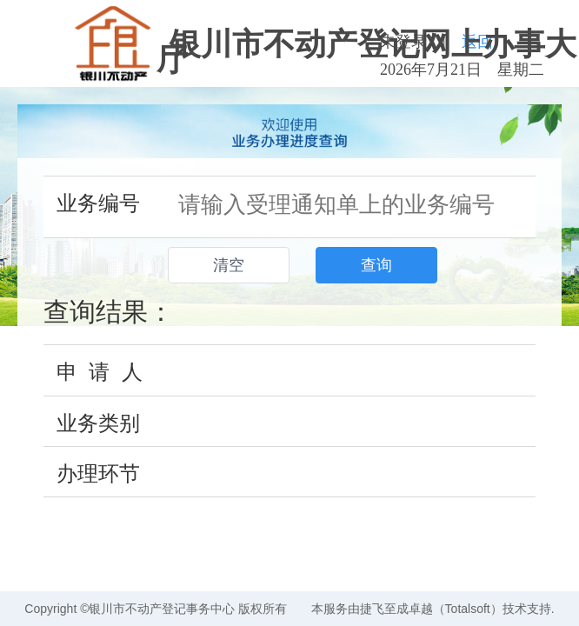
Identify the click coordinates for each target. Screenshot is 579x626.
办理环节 (98, 473)
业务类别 (98, 423)
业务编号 (98, 203)
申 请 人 (100, 371)
